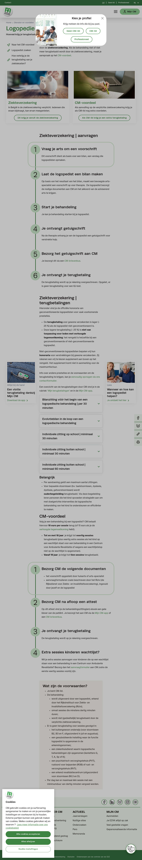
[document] (71, 30)
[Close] (102, 18)
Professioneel (81, 39)
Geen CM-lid (73, 31)
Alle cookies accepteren (28, 834)
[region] (28, 823)
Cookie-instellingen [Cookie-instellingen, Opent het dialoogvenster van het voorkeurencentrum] (28, 849)
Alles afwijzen (28, 842)
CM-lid (93, 31)
